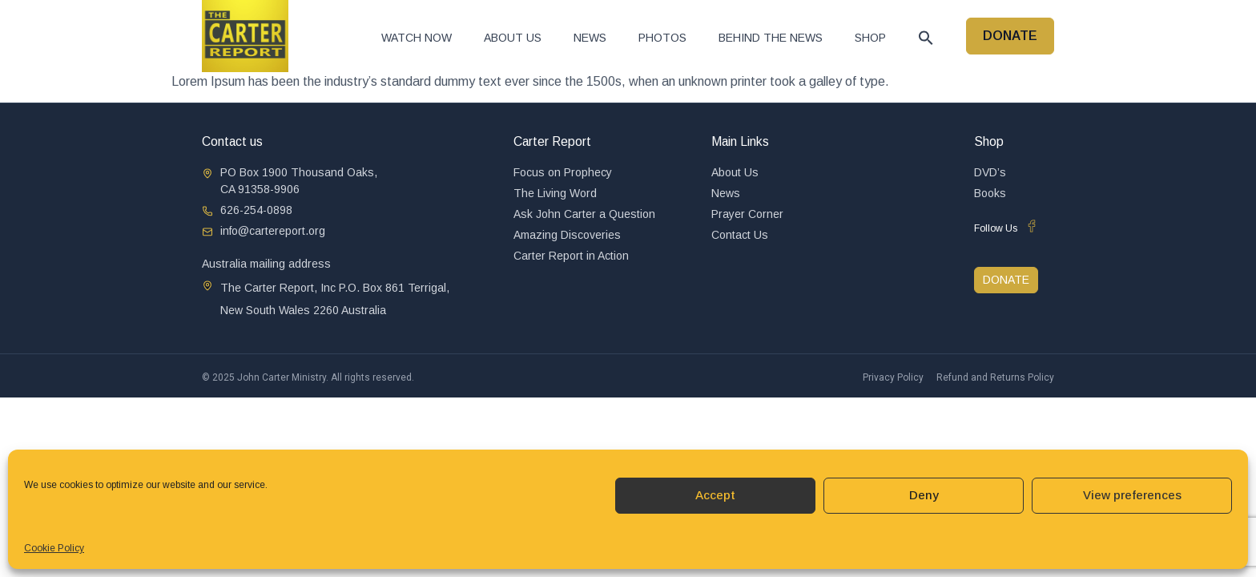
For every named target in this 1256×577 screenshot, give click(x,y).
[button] (926, 37)
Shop (870, 37)
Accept (715, 495)
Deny (924, 495)
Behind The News (771, 37)
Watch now (416, 37)
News (590, 37)
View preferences (1132, 495)
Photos (662, 37)
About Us (512, 37)
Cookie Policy (54, 548)
